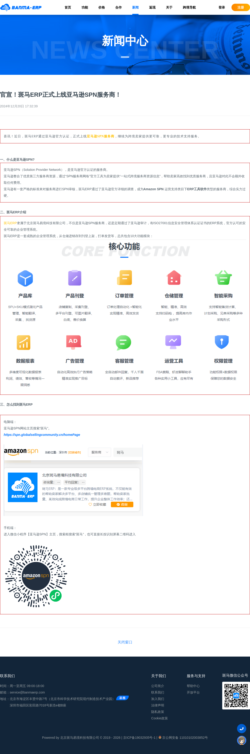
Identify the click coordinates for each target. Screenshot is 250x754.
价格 (101, 7)
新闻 (135, 7)
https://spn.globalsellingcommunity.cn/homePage (42, 435)
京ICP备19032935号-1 (139, 737)
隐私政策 (157, 712)
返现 (152, 7)
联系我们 (157, 692)
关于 (169, 7)
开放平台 (193, 692)
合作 (118, 7)
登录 (222, 7)
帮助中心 (193, 686)
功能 (84, 7)
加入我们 (157, 699)
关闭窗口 (125, 642)
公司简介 (157, 686)
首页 (68, 7)
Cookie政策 (159, 718)
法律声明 (157, 705)
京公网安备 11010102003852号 (183, 737)
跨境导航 (189, 7)
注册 (241, 7)
